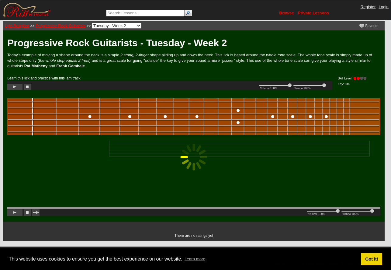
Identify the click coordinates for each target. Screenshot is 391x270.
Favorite (369, 26)
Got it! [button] (371, 259)
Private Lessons (313, 13)
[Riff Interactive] (27, 10)
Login (384, 7)
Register (368, 7)
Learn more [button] (195, 259)
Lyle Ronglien (17, 25)
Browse (286, 13)
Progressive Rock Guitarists (60, 25)
